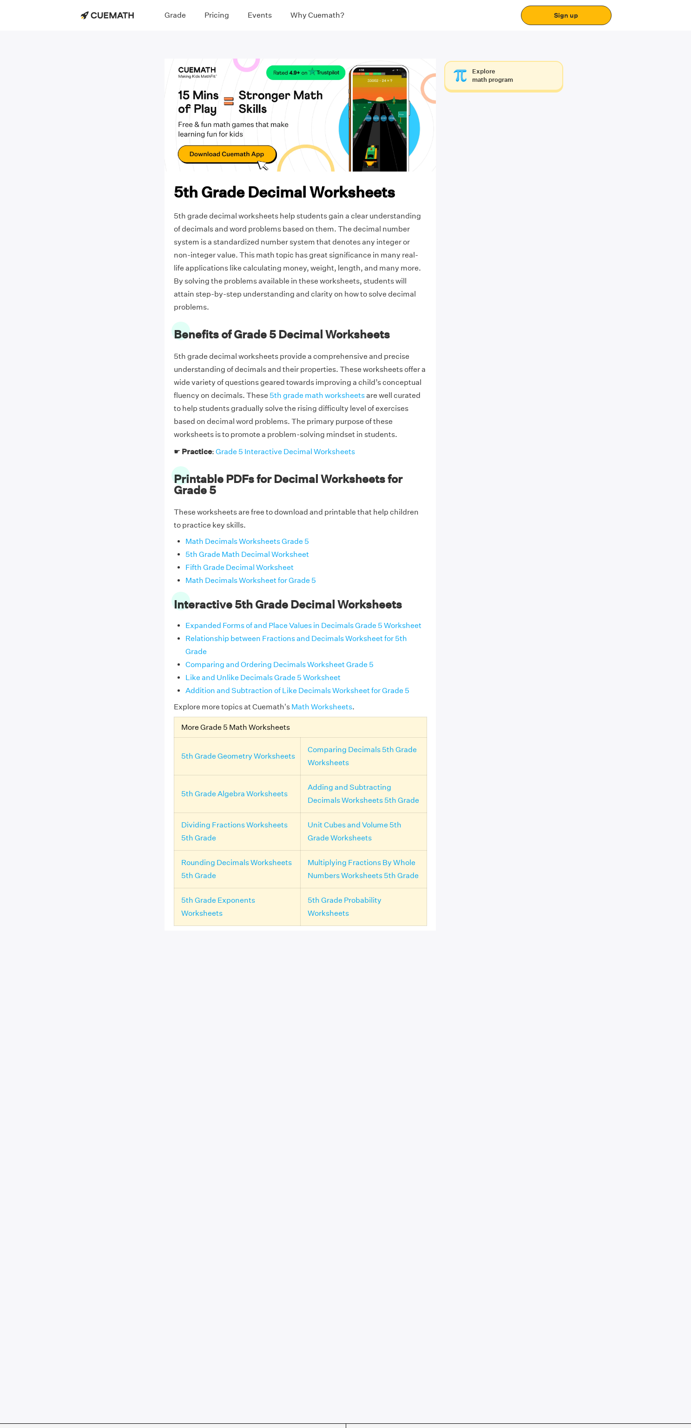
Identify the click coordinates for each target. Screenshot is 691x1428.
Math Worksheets (321, 706)
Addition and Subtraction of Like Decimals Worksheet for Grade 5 (297, 690)
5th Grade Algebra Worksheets (234, 793)
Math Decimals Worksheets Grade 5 (247, 541)
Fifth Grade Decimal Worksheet (239, 567)
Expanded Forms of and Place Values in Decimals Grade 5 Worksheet (303, 625)
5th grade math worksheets (317, 395)
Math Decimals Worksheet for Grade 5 (250, 580)
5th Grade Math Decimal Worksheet (247, 554)
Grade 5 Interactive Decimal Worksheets (285, 451)
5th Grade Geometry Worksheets (238, 756)
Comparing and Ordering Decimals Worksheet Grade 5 (279, 664)
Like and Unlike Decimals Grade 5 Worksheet (263, 677)
